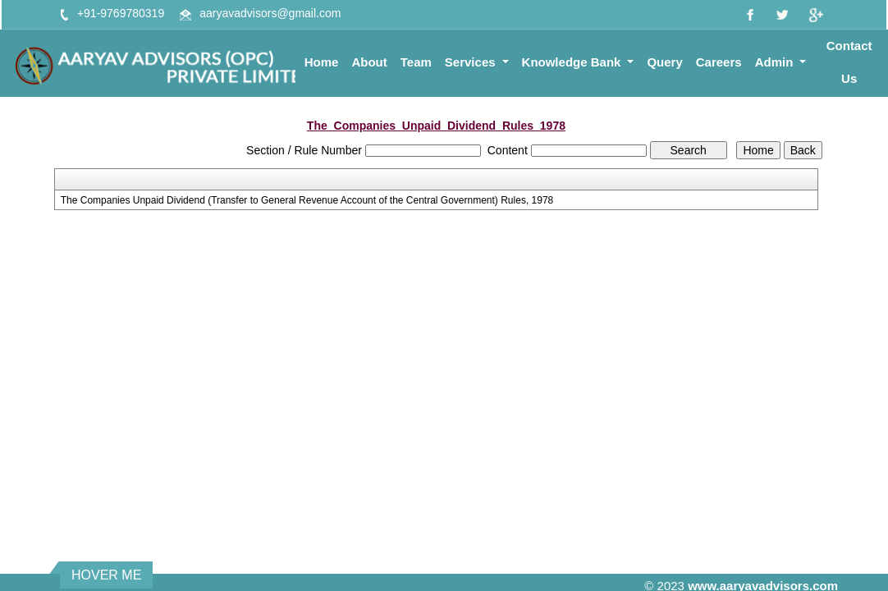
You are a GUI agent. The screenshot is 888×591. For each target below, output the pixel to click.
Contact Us (849, 62)
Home (321, 62)
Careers (719, 62)
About (369, 62)
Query (664, 62)
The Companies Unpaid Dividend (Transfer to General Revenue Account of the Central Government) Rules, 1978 (307, 200)
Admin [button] (776, 62)
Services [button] (472, 62)
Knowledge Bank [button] (573, 62)
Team (416, 62)
